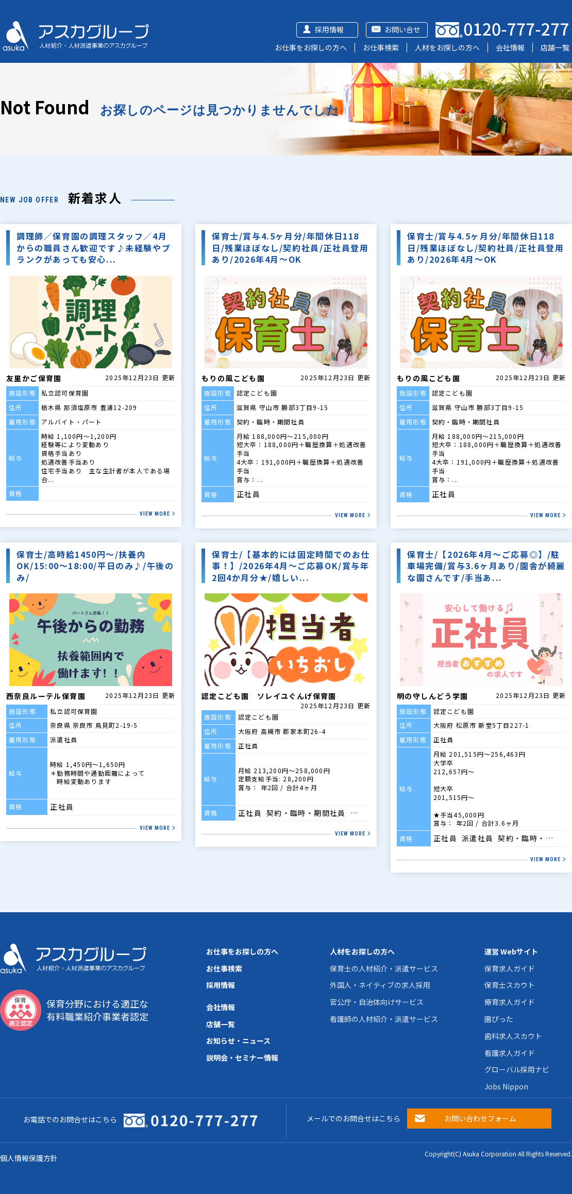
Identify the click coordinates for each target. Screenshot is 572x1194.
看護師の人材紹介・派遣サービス (384, 1019)
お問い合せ (402, 29)
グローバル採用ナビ (516, 1069)
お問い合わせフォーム (480, 1118)
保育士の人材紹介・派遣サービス (384, 968)
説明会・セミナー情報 (242, 1057)
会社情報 (510, 47)
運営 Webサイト (511, 951)
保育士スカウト (509, 985)
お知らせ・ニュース (238, 1040)
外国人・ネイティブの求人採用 (380, 985)
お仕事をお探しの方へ (311, 47)
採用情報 (329, 29)
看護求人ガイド (509, 1053)
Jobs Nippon (506, 1086)
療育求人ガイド (509, 1002)
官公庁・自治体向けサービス (377, 1002)
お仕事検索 (381, 47)
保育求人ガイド (509, 968)
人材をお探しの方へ (447, 47)
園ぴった (498, 1019)
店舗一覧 (555, 47)
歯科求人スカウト (513, 1036)
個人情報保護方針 (29, 1158)
